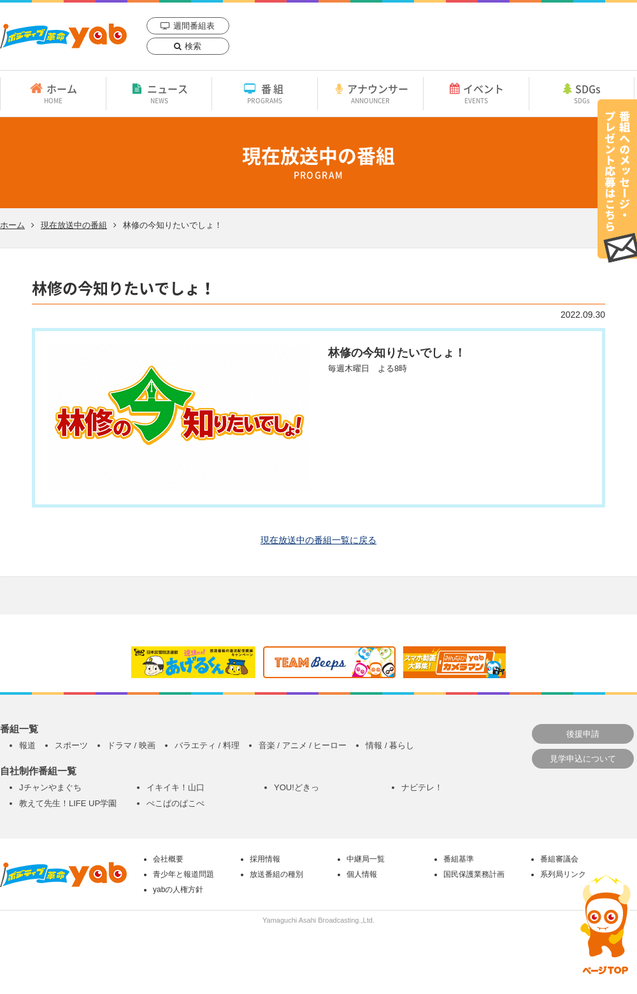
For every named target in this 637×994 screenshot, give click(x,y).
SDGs (581, 93)
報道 (27, 745)
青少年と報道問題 (183, 874)
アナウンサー (370, 93)
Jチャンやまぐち (50, 787)
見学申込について (583, 758)
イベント (476, 93)
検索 (193, 46)
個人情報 (362, 874)
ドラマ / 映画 (131, 745)
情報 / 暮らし (390, 745)
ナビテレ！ (422, 787)
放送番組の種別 (276, 874)
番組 (264, 93)
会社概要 (168, 859)
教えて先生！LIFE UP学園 (68, 803)
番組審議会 (559, 859)
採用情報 (265, 859)
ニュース (158, 93)
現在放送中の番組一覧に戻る (318, 540)
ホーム (53, 93)
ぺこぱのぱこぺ (175, 803)
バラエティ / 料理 (207, 745)
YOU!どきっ (296, 787)
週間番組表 (194, 26)
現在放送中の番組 (74, 225)
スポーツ (71, 745)
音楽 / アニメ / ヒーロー (303, 745)
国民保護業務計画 (474, 874)
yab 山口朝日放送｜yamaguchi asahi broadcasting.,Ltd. (63, 36)
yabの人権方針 (178, 889)
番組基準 (458, 859)
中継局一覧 (366, 859)
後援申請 (582, 734)
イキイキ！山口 (175, 787)
